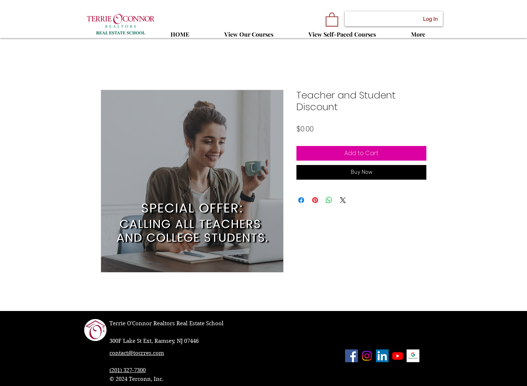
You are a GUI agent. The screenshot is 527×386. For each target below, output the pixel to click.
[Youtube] (397, 355)
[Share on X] (343, 200)
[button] (332, 19)
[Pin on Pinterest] (315, 200)
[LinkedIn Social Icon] (382, 355)
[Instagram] (366, 355)
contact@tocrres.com (136, 353)
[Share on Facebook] (301, 200)
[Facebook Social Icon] (351, 355)
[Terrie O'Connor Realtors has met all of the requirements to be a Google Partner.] (413, 355)
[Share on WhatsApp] (329, 200)
